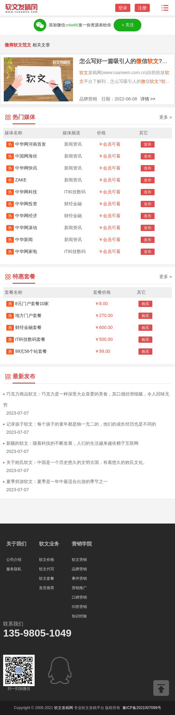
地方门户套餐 (24, 315)
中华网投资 (21, 203)
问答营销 (79, 607)
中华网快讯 (21, 167)
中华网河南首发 (26, 144)
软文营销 (79, 559)
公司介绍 (13, 559)
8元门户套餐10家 (27, 303)
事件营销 (79, 578)
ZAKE (16, 179)
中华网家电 (21, 251)
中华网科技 (21, 191)
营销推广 (79, 588)
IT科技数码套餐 (25, 339)
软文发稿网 (63, 708)
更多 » (165, 117)
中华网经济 (21, 215)
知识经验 (79, 616)
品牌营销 (79, 569)
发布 (147, 144)
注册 (142, 7)
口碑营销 (79, 597)
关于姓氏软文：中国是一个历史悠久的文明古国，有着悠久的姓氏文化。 (76, 462)
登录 (122, 7)
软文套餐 (46, 578)
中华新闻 (19, 239)
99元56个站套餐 (26, 351)
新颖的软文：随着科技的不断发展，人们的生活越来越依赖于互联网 (72, 443)
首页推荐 (46, 588)
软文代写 (46, 569)
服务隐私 (13, 569)
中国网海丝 (21, 156)
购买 (145, 304)
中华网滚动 (21, 227)
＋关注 (127, 25)
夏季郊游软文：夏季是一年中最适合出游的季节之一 (57, 481)
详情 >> (147, 98)
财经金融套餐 (24, 327)
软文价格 (46, 559)
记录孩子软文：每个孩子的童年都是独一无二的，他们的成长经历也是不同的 (81, 424)
